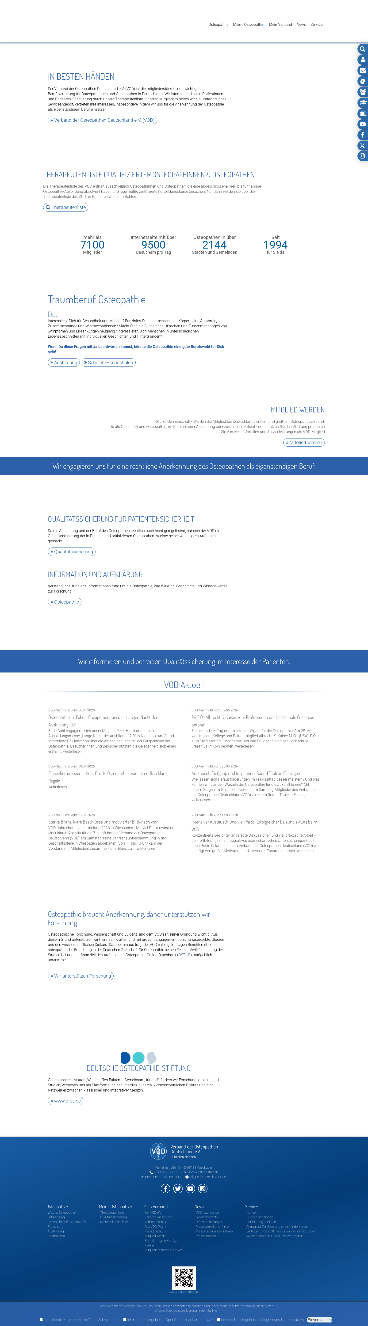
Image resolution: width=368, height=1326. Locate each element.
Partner (150, 1239)
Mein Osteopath (248, 24)
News (301, 24)
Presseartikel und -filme (212, 1220)
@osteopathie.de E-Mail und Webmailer (274, 1230)
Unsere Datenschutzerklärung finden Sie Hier (186, 1310)
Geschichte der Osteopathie (67, 1216)
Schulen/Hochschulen (108, 361)
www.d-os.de (65, 1095)
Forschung (55, 1220)
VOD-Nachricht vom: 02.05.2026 (256, 725)
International (56, 1230)
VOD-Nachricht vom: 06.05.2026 (112, 727)
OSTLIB (184, 950)
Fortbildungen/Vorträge (161, 1234)
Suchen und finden (259, 1211)
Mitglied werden (304, 441)
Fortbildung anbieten (261, 1216)
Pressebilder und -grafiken (214, 1225)
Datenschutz (172, 1171)
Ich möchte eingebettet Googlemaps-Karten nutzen (260, 1320)
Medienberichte (207, 1211)
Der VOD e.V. (153, 1206)
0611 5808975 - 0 (164, 1166)
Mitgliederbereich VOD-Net (206, 1171)
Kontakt (251, 1206)
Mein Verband (280, 24)
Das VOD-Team (155, 1220)
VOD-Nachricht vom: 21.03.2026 (112, 827)
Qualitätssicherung (71, 550)
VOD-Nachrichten (208, 1206)
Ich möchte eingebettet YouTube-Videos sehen (79, 1320)
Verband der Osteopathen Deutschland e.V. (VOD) (102, 120)
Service (316, 24)
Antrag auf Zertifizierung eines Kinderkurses (277, 1220)
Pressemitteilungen (209, 1216)
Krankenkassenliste (114, 1216)
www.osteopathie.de (184, 1286)
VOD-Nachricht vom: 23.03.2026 (256, 779)
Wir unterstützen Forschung (80, 971)
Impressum (149, 1171)
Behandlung (56, 1211)
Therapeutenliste (66, 206)
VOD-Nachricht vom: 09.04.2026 (112, 772)
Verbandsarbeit (155, 1216)
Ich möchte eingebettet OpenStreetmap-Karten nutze (168, 1320)
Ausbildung (63, 361)
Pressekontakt (206, 1230)
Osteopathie (218, 24)
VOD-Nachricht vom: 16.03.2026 (256, 828)
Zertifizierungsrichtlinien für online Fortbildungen (281, 1225)
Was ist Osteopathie (62, 1206)
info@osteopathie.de (201, 1166)
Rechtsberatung (156, 1225)
